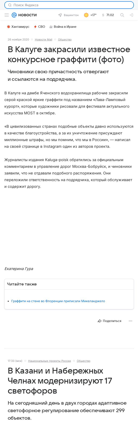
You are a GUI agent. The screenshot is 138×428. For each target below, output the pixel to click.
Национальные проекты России (49, 360)
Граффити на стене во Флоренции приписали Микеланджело (58, 301)
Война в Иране (62, 26)
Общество (65, 39)
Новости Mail (43, 39)
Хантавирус (18, 26)
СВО (39, 26)
